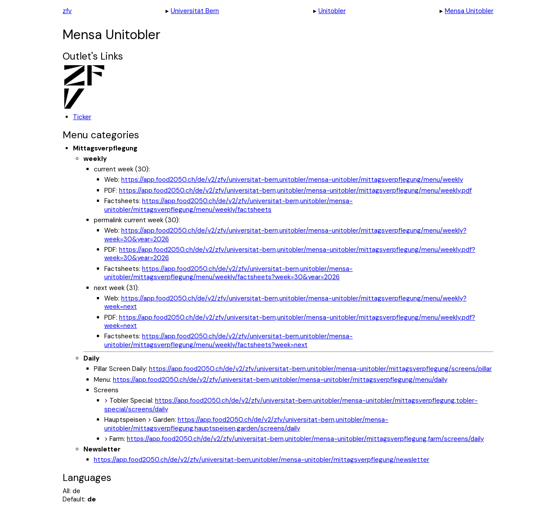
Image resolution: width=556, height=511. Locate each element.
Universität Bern (195, 11)
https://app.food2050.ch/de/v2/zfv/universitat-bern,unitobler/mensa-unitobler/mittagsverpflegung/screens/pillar (320, 368)
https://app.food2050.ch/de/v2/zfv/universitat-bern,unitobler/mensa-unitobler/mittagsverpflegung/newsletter (261, 459)
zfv (67, 11)
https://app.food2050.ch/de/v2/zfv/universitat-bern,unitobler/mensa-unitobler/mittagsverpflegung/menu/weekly (292, 179)
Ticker (82, 117)
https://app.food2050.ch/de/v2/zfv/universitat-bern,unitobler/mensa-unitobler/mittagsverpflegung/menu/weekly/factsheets (228, 205)
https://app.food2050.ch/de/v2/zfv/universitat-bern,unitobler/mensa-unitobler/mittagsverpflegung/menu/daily (280, 379)
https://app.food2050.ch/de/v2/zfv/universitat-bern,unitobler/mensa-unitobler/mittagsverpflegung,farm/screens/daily (305, 438)
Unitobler (332, 11)
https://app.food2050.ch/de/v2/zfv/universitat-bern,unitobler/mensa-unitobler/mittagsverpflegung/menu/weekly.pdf (295, 190)
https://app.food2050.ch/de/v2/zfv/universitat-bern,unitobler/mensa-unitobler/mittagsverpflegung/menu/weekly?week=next (285, 302)
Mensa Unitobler (469, 11)
